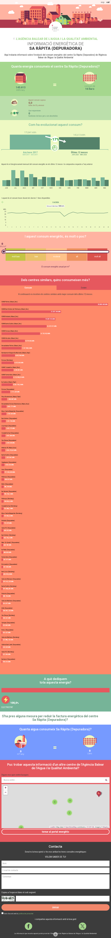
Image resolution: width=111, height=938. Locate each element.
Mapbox (106, 827)
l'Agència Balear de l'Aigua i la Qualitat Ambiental (57, 39)
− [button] (5, 792)
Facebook (28, 926)
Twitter (82, 926)
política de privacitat (26, 914)
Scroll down (55, 934)
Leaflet (52, 827)
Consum (28, 288)
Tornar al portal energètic (55, 831)
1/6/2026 (55, 202)
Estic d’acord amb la (18, 914)
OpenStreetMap (71, 827)
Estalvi (83, 288)
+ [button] (5, 788)
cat (108, 2)
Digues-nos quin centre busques (14, 775)
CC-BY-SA (90, 827)
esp (102, 2)
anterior (2, 202)
